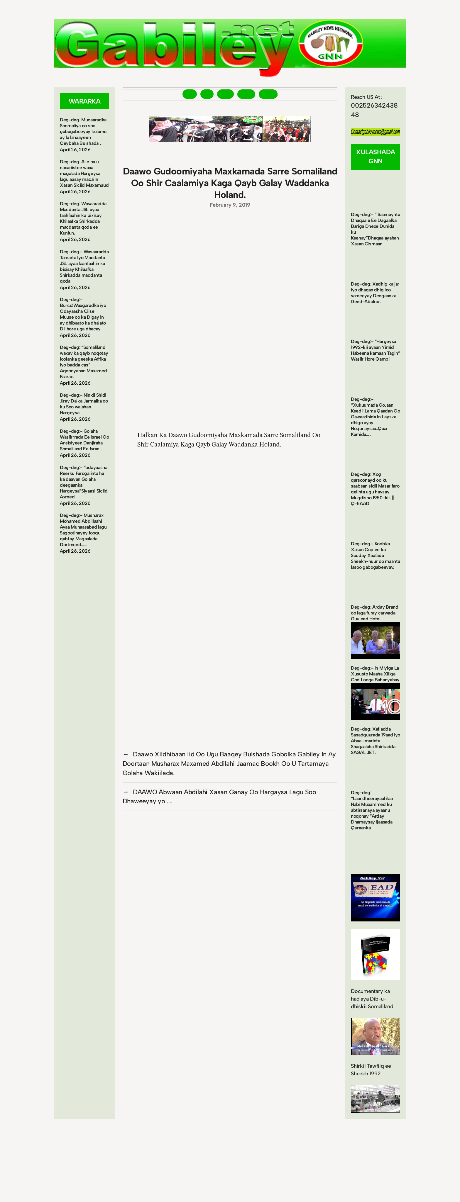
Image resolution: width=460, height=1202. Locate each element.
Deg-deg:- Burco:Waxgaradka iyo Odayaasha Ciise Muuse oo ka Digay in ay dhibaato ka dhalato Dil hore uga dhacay (83, 314)
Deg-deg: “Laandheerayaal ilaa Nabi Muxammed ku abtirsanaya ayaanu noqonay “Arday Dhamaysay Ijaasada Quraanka (372, 810)
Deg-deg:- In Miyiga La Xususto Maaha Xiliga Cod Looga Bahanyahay (375, 674)
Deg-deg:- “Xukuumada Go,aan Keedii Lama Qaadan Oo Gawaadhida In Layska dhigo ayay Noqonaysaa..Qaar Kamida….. (375, 416)
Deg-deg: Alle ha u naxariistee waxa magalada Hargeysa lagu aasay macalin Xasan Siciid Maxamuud (84, 173)
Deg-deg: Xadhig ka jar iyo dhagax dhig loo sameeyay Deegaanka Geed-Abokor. (375, 292)
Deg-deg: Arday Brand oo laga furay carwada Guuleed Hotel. (374, 613)
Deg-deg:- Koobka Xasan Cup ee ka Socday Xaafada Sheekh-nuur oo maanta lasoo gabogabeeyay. (375, 555)
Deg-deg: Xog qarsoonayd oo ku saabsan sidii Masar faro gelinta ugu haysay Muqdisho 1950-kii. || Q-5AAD (375, 488)
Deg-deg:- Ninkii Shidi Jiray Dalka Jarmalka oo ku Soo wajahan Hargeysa (84, 403)
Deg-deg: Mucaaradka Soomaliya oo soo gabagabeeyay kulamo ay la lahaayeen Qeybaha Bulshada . (83, 131)
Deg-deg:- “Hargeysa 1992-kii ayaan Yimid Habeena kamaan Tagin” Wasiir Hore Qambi (375, 350)
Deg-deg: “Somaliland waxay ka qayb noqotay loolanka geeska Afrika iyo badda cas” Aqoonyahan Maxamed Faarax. (84, 361)
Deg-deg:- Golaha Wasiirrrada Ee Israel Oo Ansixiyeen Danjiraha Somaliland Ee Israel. (84, 439)
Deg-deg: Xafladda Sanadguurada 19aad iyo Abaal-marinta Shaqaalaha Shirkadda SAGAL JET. (375, 740)
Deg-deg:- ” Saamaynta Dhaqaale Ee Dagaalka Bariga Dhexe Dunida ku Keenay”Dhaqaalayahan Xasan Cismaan (375, 229)
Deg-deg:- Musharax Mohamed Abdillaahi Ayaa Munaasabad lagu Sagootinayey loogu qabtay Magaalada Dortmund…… (83, 529)
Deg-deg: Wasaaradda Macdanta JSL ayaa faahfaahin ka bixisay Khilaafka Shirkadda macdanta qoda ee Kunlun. (83, 218)
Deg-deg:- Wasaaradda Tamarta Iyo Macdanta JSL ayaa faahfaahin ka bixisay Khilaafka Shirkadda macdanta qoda (84, 266)
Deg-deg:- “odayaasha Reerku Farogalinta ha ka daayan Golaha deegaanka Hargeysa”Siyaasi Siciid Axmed (84, 482)
